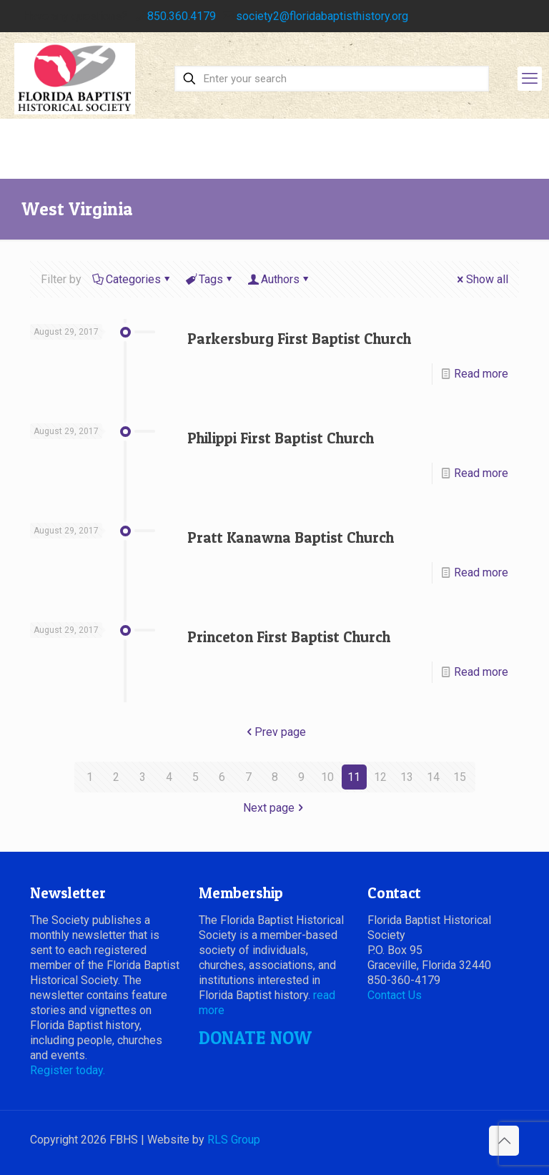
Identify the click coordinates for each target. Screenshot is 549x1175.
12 (380, 777)
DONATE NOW (255, 1037)
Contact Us (394, 995)
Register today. (67, 1070)
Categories (132, 279)
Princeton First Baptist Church (288, 637)
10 (327, 777)
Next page (274, 808)
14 (433, 777)
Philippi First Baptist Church (280, 438)
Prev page (274, 732)
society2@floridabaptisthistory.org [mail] (322, 16)
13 (406, 777)
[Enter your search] (331, 79)
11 (353, 777)
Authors (279, 279)
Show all (481, 279)
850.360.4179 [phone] (181, 16)
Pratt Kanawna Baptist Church (290, 537)
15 (459, 777)
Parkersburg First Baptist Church (299, 339)
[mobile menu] (530, 79)
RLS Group (233, 1139)
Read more (481, 373)
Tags (209, 279)
